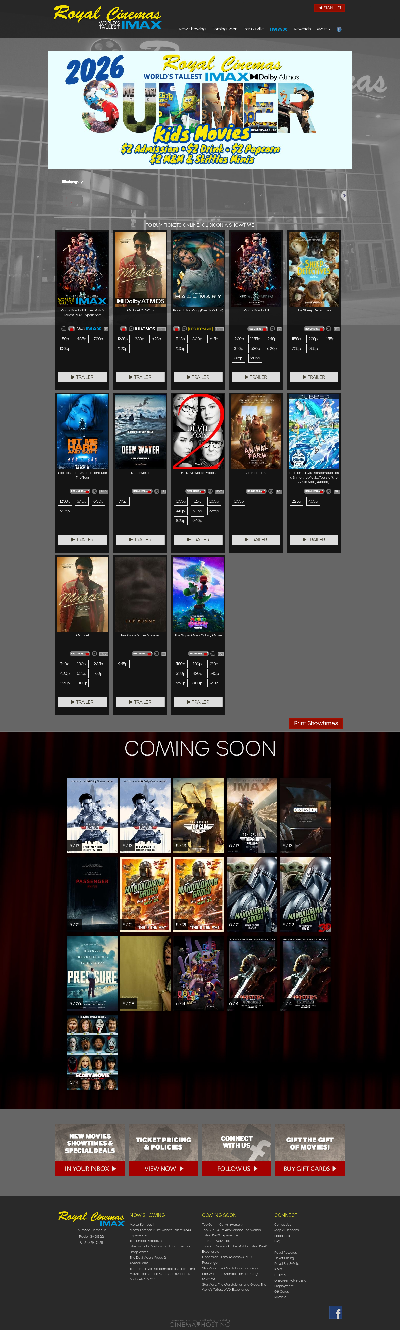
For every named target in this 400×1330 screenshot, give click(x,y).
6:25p (156, 338)
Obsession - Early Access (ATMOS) (228, 1257)
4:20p (65, 673)
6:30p (98, 501)
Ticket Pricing (284, 1258)
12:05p (181, 501)
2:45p (271, 338)
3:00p (197, 338)
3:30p (139, 338)
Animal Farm (139, 1263)
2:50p (214, 501)
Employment (283, 1286)
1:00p (197, 663)
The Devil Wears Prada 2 (148, 1257)
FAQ (277, 1241)
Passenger (210, 1262)
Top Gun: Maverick (216, 1241)
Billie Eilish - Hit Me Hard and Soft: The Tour (160, 1246)
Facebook (282, 1236)
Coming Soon (225, 29)
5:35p (197, 511)
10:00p (82, 683)
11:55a (296, 338)
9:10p (214, 683)
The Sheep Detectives (146, 1241)
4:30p (197, 673)
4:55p (329, 338)
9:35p (180, 348)
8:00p (197, 683)
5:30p (255, 348)
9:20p (122, 348)
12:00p (239, 338)
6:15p (214, 338)
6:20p (272, 348)
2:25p (313, 338)
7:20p (98, 338)
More (323, 29)
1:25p (197, 501)
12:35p (123, 338)
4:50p (313, 501)
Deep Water (139, 1252)
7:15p (122, 501)
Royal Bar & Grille (286, 1263)
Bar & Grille (254, 29)
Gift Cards (281, 1291)
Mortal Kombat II (142, 1224)
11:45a (180, 338)
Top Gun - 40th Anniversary (222, 1224)
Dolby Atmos (283, 1275)
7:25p (296, 348)
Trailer (82, 377)
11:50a (180, 663)
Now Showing (192, 29)
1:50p (65, 338)
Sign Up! (329, 8)
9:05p (255, 358)
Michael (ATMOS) (142, 1279)
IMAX (278, 1269)
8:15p (238, 358)
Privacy (280, 1297)
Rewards (302, 29)
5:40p (214, 673)
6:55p (214, 511)
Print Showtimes (316, 723)
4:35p (81, 338)
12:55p (255, 338)
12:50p (65, 501)
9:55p (313, 348)
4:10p (180, 511)
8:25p (180, 520)
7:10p (98, 673)
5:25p (81, 673)
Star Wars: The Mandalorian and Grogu (230, 1268)
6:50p (180, 683)
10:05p (65, 348)
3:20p (180, 673)
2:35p (98, 663)
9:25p (65, 511)
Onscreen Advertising (290, 1280)
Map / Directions (286, 1230)
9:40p (197, 520)
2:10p (214, 663)
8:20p (65, 683)
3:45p (81, 501)
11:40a (65, 663)
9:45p (122, 663)
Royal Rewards (285, 1252)
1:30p (81, 663)
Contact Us (282, 1224)
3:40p (238, 348)
